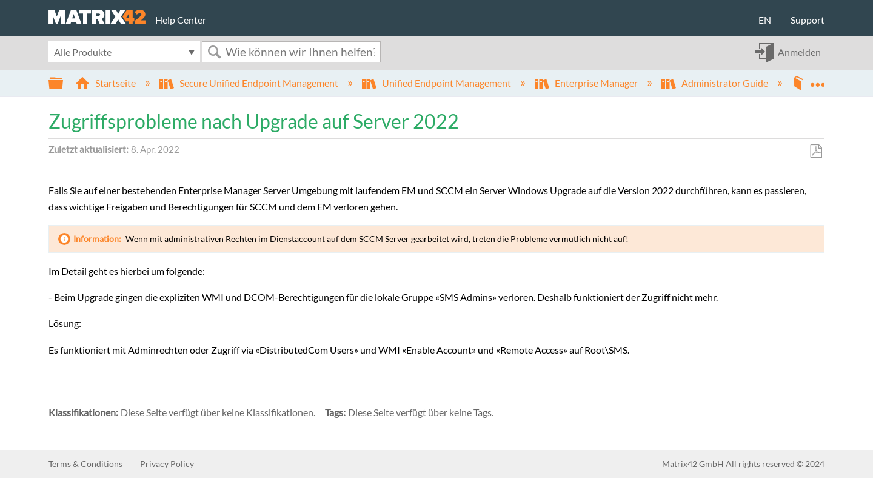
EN (764, 19)
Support (807, 19)
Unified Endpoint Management (437, 83)
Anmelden (799, 52)
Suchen (214, 51)
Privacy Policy (167, 464)
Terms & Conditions (85, 464)
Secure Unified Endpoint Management (249, 83)
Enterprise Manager (587, 83)
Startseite (106, 83)
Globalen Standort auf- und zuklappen (817, 79)
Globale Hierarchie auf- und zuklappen (63, 83)
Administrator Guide (715, 83)
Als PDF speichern (815, 151)
